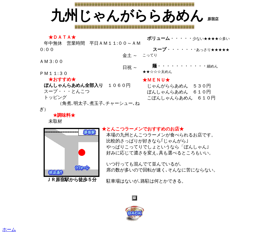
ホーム (9, 229)
